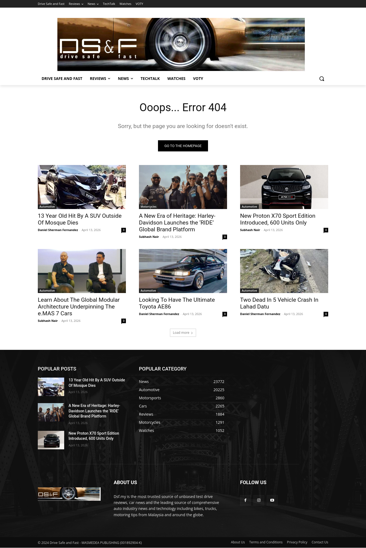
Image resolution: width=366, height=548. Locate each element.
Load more (183, 332)
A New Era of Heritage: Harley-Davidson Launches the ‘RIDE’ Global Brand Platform (177, 223)
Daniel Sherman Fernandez (58, 230)
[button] (321, 78)
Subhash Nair (149, 237)
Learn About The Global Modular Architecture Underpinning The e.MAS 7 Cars (79, 307)
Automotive (47, 206)
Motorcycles (148, 206)
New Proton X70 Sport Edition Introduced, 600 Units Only (277, 219)
